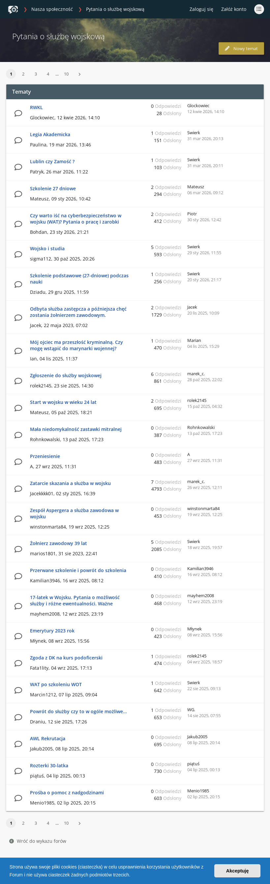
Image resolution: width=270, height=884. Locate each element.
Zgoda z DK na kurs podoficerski (66, 658)
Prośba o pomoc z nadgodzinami (67, 792)
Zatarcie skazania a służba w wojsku (70, 483)
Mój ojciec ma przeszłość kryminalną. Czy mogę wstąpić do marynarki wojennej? (76, 345)
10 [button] (66, 74)
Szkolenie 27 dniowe (53, 188)
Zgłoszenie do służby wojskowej (66, 375)
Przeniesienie (45, 456)
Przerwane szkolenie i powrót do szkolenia (78, 570)
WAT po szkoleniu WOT (56, 684)
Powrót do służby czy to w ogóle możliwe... (78, 711)
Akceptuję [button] (237, 870)
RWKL (36, 107)
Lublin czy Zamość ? (52, 161)
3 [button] (36, 74)
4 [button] (48, 74)
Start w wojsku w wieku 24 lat (63, 402)
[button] (133, 875)
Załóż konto (233, 9)
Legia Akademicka (50, 134)
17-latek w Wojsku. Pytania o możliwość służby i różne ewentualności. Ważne (75, 600)
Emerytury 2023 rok (52, 630)
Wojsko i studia (47, 248)
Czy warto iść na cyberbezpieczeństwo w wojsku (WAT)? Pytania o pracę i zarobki (75, 218)
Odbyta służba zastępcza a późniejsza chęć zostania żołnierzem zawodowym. (78, 312)
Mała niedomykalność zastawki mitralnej (76, 429)
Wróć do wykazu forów (37, 841)
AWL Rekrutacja (47, 738)
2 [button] (23, 74)
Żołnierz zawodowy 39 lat (58, 543)
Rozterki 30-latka (49, 765)
